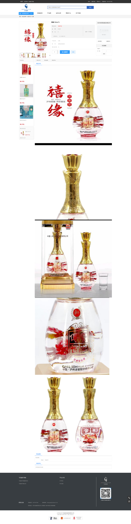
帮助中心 (99, 1)
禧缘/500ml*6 (28, 131)
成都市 (21, 1)
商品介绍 (38, 60)
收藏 (73, 52)
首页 (20, 16)
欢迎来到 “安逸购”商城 (29, 1)
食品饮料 (24, 16)
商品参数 (46, 60)
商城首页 (40, 13)
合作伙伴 (58, 13)
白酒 (33, 16)
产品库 (49, 13)
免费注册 (93, 1)
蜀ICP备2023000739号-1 (62, 514)
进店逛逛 (100, 41)
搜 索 (104, 53)
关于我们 (78, 13)
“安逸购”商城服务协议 (23, 480)
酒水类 (29, 16)
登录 (89, 1)
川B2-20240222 (70, 514)
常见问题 (61, 483)
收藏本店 (108, 41)
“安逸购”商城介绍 (22, 483)
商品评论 (54, 60)
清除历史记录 (22, 137)
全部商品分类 (25, 13)
